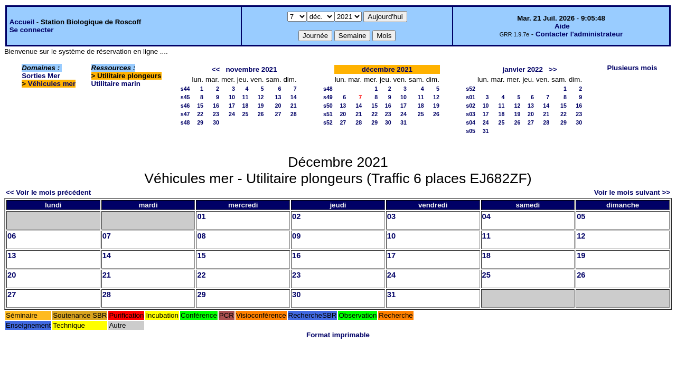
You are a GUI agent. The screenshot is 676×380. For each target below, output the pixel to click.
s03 (470, 114)
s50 (328, 105)
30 (216, 122)
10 (232, 97)
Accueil (22, 22)
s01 (470, 97)
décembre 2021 (387, 69)
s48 (185, 122)
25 (245, 114)
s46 (185, 105)
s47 (185, 114)
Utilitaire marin (115, 84)
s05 (470, 131)
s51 (328, 114)
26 (261, 114)
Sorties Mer (41, 76)
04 (486, 216)
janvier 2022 (523, 69)
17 (232, 105)
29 (200, 122)
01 (201, 216)
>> (553, 69)
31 (403, 122)
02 (296, 216)
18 (245, 105)
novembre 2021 (251, 69)
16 (216, 105)
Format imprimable (338, 335)
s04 (470, 122)
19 (261, 105)
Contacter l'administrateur (579, 34)
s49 (328, 97)
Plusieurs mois (632, 68)
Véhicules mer (52, 84)
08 (201, 236)
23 (216, 114)
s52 (328, 122)
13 (278, 97)
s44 (185, 89)
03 (391, 216)
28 (293, 114)
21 (293, 105)
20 (278, 105)
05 (581, 216)
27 (278, 114)
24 (232, 114)
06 (11, 236)
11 (245, 97)
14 (293, 97)
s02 (470, 105)
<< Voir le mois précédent (48, 192)
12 (261, 97)
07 (106, 236)
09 (296, 236)
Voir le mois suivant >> (632, 192)
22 (200, 114)
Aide (562, 26)
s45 (185, 97)
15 (200, 105)
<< (216, 69)
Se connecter (32, 30)
